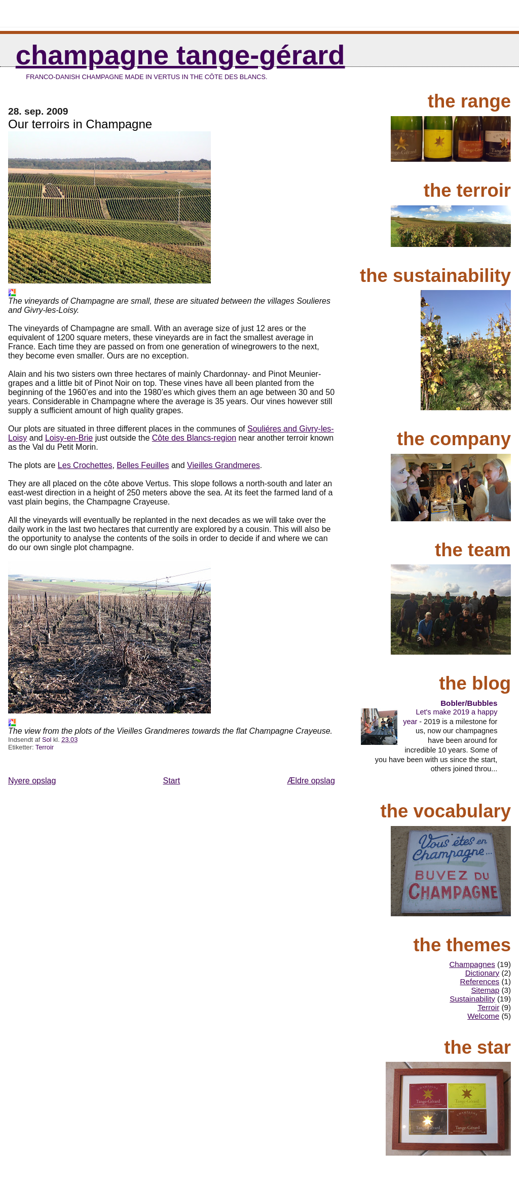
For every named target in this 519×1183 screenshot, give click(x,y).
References (480, 981)
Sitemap (485, 990)
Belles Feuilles (143, 465)
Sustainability (472, 998)
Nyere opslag (32, 780)
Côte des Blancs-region (194, 438)
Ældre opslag (311, 780)
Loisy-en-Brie (69, 438)
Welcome (483, 1016)
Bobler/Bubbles (468, 703)
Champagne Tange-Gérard (180, 55)
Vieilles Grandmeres (223, 465)
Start (171, 780)
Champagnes (472, 964)
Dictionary (482, 973)
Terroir (44, 747)
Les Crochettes (85, 465)
